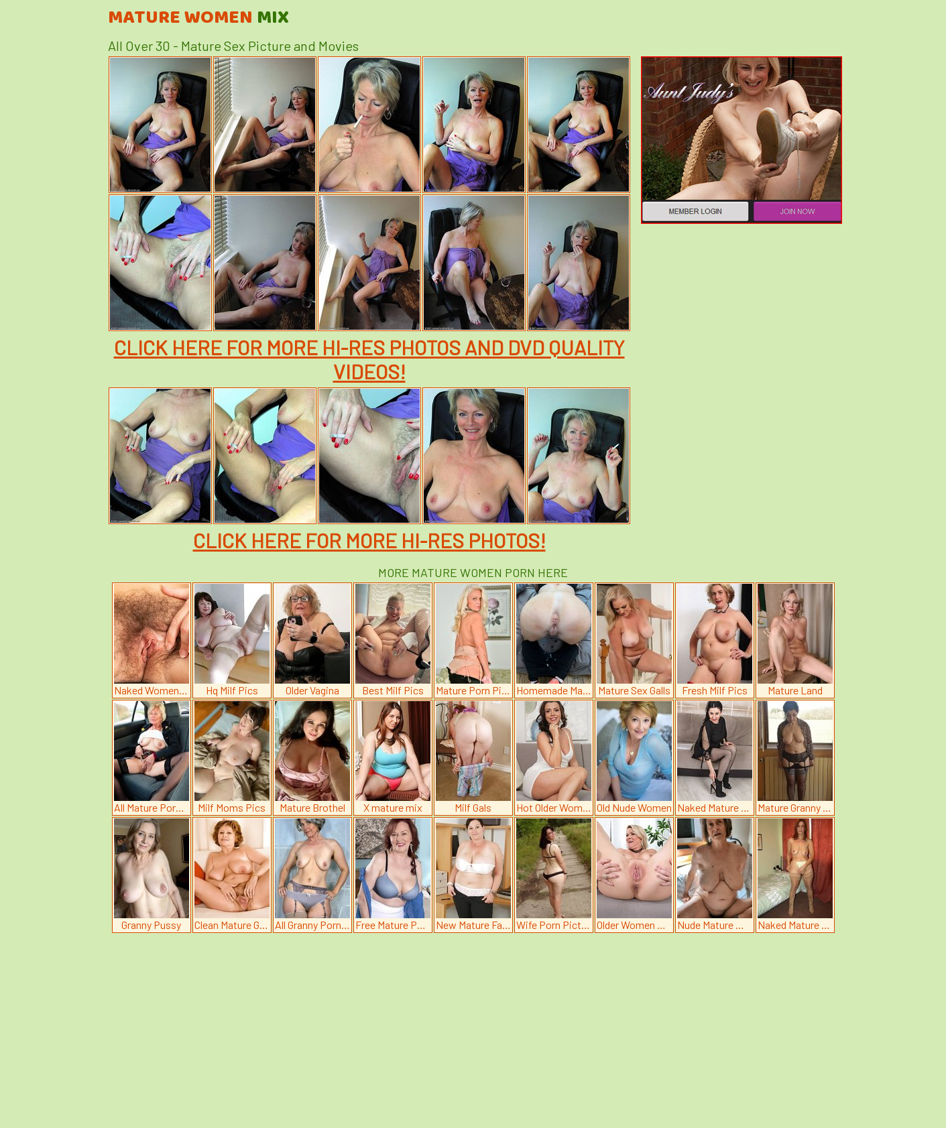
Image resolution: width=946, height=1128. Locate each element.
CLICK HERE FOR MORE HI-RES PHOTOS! (369, 540)
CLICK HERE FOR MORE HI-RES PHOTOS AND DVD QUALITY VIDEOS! (369, 359)
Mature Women (198, 18)
